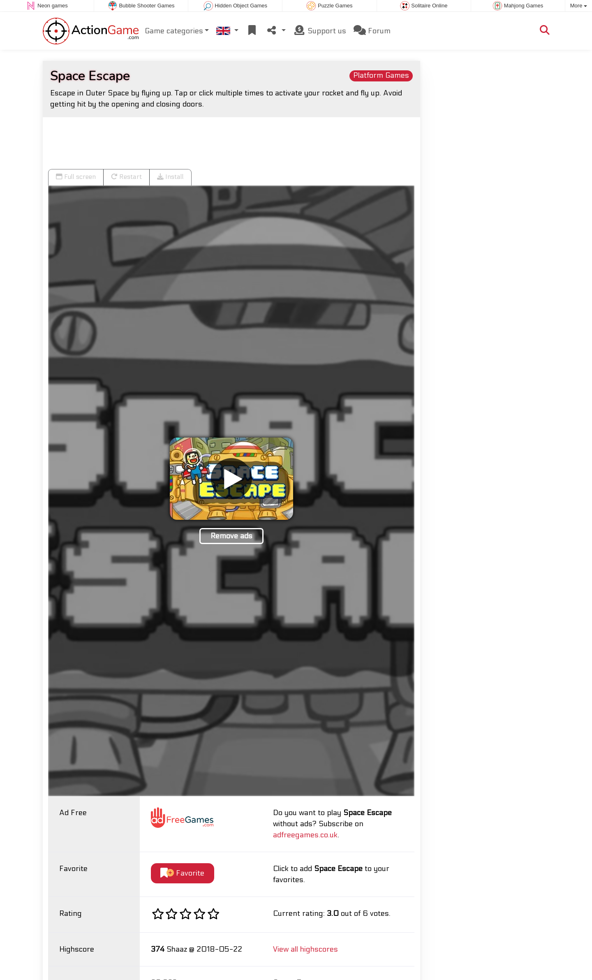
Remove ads (231, 535)
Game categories (174, 30)
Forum (372, 30)
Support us (319, 30)
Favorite (182, 873)
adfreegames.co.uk (305, 834)
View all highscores (305, 949)
